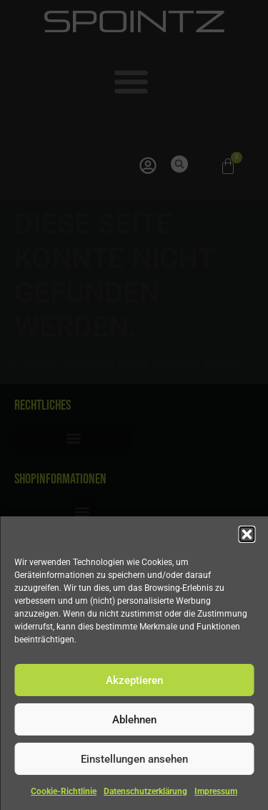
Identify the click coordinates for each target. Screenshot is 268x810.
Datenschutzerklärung (145, 791)
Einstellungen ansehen (134, 759)
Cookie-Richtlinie (63, 791)
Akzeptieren (134, 680)
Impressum (215, 791)
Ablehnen (134, 719)
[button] (246, 534)
